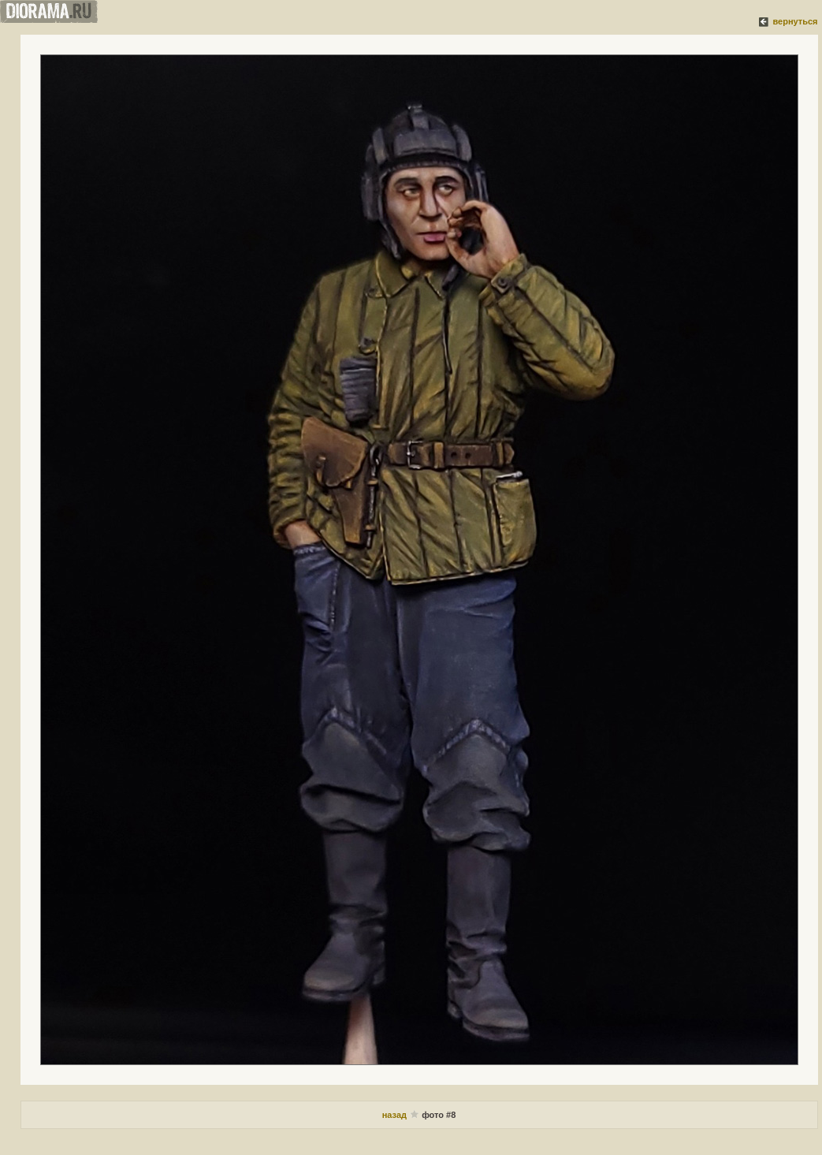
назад (395, 1115)
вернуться (794, 21)
